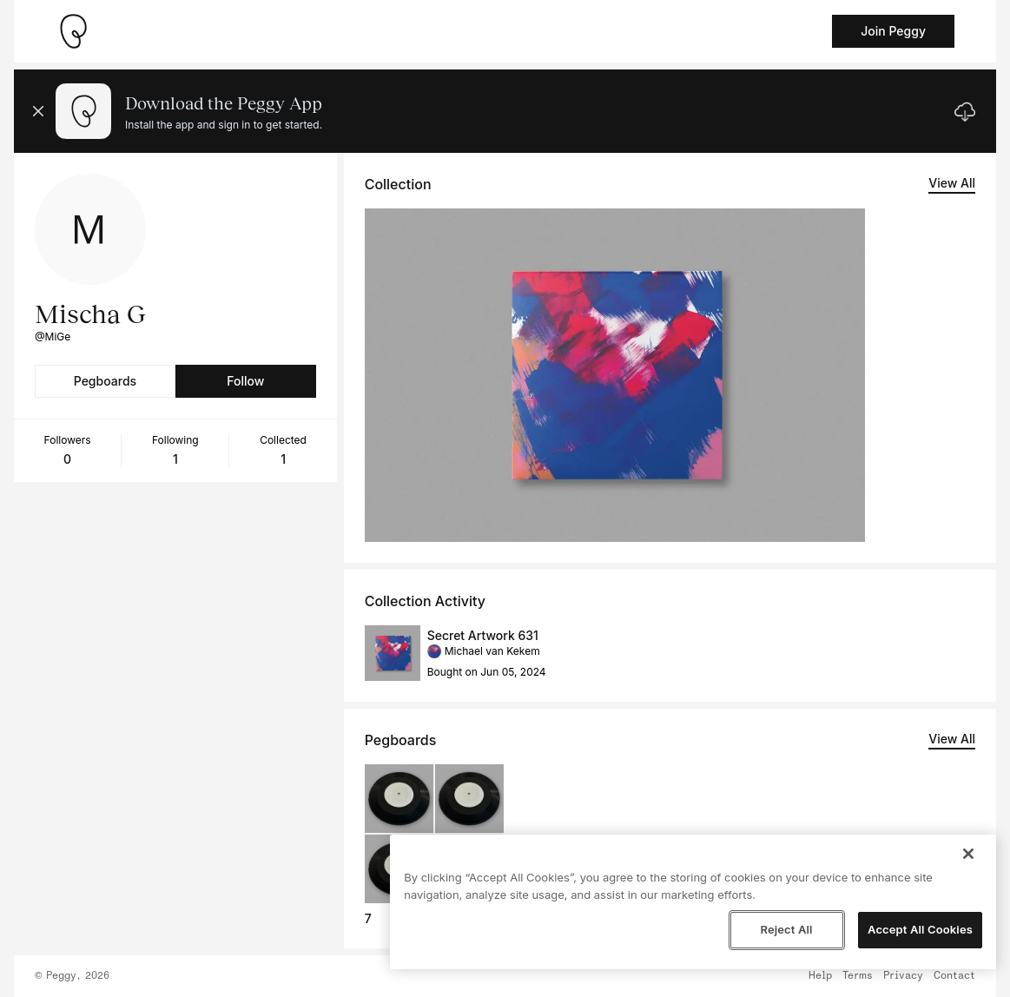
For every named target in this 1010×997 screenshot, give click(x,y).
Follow (245, 380)
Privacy (903, 976)
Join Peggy (893, 30)
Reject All (786, 929)
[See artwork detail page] (615, 375)
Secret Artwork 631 (482, 635)
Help (820, 976)
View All (951, 182)
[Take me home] (73, 31)
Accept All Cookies (920, 929)
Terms (857, 976)
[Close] (968, 854)
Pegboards (105, 380)
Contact (954, 976)
